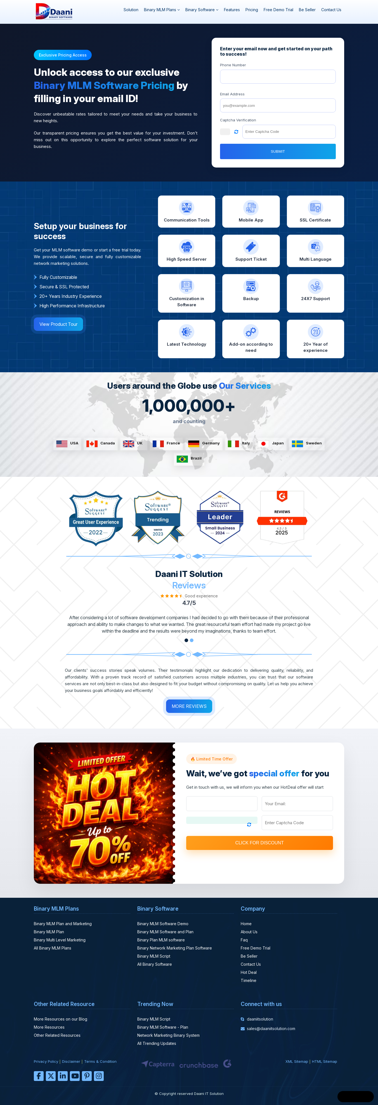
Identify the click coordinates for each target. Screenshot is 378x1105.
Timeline (248, 980)
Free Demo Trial (278, 9)
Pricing (251, 9)
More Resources (49, 1027)
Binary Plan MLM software (161, 939)
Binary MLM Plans (162, 9)
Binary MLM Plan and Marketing (63, 923)
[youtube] (75, 1076)
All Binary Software (154, 964)
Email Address (232, 94)
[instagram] (99, 1076)
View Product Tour (58, 324)
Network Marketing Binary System (168, 1035)
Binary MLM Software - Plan (162, 1027)
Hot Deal (249, 972)
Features (232, 9)
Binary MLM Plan (49, 931)
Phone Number (233, 65)
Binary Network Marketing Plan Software (174, 948)
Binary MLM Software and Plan (165, 931)
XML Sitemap (296, 1061)
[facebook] (39, 1076)
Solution (131, 9)
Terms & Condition (100, 1061)
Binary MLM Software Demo (162, 923)
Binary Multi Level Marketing (60, 939)
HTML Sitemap (324, 1061)
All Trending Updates (156, 1043)
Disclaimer (71, 1061)
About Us (249, 931)
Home (246, 923)
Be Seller (307, 9)
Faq (244, 939)
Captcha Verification (238, 120)
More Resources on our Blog (60, 1019)
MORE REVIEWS (189, 706)
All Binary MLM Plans (52, 948)
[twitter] (51, 1076)
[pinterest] (87, 1076)
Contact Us (331, 9)
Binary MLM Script (153, 956)
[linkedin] (63, 1076)
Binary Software (201, 9)
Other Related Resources (57, 1035)
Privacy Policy (46, 1061)
